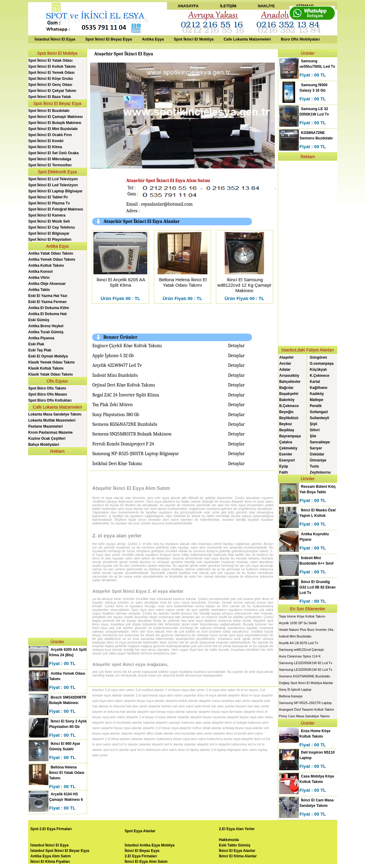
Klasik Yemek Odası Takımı (51, 362)
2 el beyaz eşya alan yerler (185, 690)
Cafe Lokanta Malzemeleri (247, 39)
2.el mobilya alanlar (149, 690)
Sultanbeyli (319, 418)
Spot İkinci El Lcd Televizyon (53, 179)
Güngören (318, 357)
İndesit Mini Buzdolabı (115, 375)
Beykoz (285, 424)
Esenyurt (287, 460)
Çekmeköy (288, 448)
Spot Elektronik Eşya (57, 171)
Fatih (283, 472)
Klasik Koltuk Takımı (46, 368)
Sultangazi (319, 412)
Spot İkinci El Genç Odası (50, 85)
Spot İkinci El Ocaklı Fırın (50, 135)
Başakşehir (288, 394)
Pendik (315, 406)
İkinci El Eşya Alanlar (237, 851)
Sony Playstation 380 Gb (115, 414)
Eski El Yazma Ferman (47, 302)
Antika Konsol (40, 271)
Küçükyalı (318, 369)
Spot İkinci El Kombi (46, 141)
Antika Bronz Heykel (46, 326)
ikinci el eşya (250, 695)
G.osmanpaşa (322, 363)
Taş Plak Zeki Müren (112, 404)
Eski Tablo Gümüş (234, 845)
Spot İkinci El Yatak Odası (50, 60)
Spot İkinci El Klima (45, 147)
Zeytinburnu (320, 472)
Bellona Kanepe (290, 696)
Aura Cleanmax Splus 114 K (300, 656)
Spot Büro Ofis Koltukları (50, 400)
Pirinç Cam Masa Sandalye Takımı (304, 716)
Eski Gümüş (38, 320)
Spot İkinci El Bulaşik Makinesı (54, 123)
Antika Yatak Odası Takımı (50, 253)
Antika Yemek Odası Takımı (51, 259)
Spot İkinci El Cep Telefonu (51, 227)
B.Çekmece (289, 406)
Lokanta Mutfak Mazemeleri (52, 420)
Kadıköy (317, 394)
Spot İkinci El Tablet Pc (48, 197)
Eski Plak (36, 344)
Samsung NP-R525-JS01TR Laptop (305, 703)
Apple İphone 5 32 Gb (113, 355)
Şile (313, 436)
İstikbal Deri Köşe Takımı (117, 463)
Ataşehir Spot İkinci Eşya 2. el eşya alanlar (138, 591)
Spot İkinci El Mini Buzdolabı (53, 129)
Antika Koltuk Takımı (46, 265)
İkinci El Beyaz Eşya (142, 851)
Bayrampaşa (290, 436)
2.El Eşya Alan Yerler (237, 829)
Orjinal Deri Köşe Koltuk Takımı (123, 385)
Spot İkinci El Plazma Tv (49, 203)
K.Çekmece (319, 375)
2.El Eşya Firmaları (141, 856)
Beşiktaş (286, 430)
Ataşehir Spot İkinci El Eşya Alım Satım (168, 180)
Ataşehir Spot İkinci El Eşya (123, 54)
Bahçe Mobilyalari (43, 444)
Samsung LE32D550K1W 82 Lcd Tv (305, 663)
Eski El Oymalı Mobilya (48, 356)
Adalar (284, 369)
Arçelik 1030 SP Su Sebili (298, 623)
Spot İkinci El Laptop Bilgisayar (55, 191)
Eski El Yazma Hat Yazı (47, 296)
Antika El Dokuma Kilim (48, 308)
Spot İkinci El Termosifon (50, 165)
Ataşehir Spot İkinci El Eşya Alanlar (141, 221)
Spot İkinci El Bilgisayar (49, 233)
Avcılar (285, 363)
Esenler (285, 454)
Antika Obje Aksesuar (47, 284)
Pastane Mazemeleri (45, 426)
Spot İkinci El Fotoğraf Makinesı (55, 209)
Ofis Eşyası (57, 381)
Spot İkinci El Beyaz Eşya (108, 39)
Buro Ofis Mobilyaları (300, 39)
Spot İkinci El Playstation (50, 239)
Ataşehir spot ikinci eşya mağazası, (130, 664)
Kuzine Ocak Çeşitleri (47, 438)
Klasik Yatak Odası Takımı (50, 374)
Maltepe (316, 400)
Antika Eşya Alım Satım (51, 856)
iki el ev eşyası (248, 690)
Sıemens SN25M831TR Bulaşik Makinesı (131, 434)
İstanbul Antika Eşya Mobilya (149, 845)
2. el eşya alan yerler (117, 536)
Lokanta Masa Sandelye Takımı (55, 414)
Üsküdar (317, 454)
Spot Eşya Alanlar (140, 831)
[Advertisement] (57, 546)
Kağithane (318, 388)
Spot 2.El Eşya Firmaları (51, 829)
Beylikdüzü (288, 418)
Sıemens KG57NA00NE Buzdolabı (304, 676)
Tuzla (314, 466)
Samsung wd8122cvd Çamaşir (301, 649)
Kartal (315, 382)
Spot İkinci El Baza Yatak (49, 97)
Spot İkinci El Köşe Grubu (50, 79)
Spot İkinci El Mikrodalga (49, 159)
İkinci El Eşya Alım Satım (146, 861)
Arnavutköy (289, 375)
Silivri (315, 430)
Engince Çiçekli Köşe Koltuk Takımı (127, 345)
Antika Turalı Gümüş (46, 332)
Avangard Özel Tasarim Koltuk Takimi (306, 709)
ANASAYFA (188, 6)
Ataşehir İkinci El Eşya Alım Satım (131, 488)
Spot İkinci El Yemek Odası (51, 72)
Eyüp (283, 466)
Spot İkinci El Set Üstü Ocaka (53, 153)
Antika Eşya (153, 39)
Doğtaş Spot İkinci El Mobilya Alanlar (306, 683)
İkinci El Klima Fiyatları (50, 861)
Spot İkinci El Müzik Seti (49, 221)
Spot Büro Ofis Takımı (47, 388)
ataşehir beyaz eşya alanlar (144, 701)
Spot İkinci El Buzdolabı (49, 111)
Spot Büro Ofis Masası (47, 394)
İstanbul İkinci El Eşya (55, 39)
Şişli (313, 424)
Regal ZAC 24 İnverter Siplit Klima (125, 395)
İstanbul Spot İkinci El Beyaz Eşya (60, 851)
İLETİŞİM (228, 6)
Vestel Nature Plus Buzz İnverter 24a (306, 629)
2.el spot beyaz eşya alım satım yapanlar (166, 695)
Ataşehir (286, 357)
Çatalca (285, 442)
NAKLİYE (266, 6)
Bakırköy (287, 400)
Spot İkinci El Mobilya (194, 39)
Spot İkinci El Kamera (47, 215)
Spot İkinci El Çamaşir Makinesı (55, 117)
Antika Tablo (39, 290)
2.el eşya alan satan (221, 690)
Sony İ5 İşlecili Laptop (295, 689)
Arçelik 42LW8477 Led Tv (117, 365)
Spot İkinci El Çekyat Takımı (52, 91)
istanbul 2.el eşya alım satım (113, 690)
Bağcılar (286, 388)
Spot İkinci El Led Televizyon (53, 185)
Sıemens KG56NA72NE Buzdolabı (124, 424)
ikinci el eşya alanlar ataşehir (218, 695)
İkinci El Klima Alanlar (238, 856)
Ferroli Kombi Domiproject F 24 (123, 444)
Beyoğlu (286, 412)
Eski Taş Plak (39, 350)
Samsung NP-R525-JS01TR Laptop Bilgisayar (135, 453)
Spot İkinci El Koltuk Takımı (52, 66)
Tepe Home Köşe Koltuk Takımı (302, 616)
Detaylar (236, 345)
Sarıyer (316, 448)
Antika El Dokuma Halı (47, 314)
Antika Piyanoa (41, 338)
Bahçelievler (290, 382)
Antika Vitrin (39, 278)
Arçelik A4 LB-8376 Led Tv (298, 643)
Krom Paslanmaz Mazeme (50, 432)
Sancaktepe (320, 442)
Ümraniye (318, 460)
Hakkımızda (229, 840)
